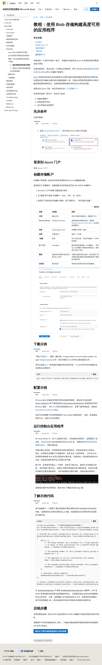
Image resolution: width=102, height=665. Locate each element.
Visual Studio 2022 (51, 130)
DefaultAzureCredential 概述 (46, 410)
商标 (71, 660)
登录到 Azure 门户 (41, 45)
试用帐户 (95, 9)
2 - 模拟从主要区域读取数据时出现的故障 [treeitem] (20, 69)
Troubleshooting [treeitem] (12, 97)
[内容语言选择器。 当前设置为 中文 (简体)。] (9, 651)
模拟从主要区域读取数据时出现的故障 (50, 631)
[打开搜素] (97, 3)
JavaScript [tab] (45, 123)
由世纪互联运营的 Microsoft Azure (75, 656)
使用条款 (63, 660)
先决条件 (38, 42)
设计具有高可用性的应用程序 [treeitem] (18, 55)
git (46, 364)
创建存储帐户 (40, 48)
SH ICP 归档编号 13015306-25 (13, 656)
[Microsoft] (4, 3)
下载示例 (38, 51)
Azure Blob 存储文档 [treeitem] (12, 19)
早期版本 (17, 660)
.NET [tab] (36, 123)
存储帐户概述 (78, 250)
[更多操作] (98, 17)
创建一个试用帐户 (68, 88)
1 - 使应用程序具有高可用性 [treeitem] (20, 65)
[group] (66, 378)
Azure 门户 (42, 168)
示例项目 (42, 356)
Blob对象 (49, 17)
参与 (32, 660)
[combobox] (16, 15)
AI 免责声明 (7, 660)
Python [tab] (55, 123)
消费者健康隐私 (50, 660)
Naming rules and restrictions (82, 223)
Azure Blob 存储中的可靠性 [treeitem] (18, 52)
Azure (36, 17)
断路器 (92, 80)
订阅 (94, 216)
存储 (41, 17)
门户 (86, 9)
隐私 (56, 656)
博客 (24, 660)
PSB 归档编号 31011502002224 (40, 656)
